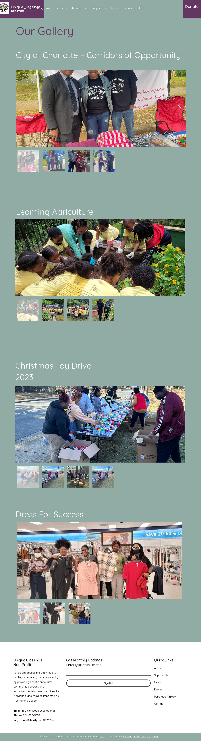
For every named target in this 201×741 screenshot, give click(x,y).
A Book (171, 696)
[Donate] (192, 6)
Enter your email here (82, 665)
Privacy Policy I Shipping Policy (143, 736)
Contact (159, 703)
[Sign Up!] (108, 683)
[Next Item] (179, 108)
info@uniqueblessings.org (38, 710)
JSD (102, 736)
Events (158, 689)
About (158, 668)
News (157, 682)
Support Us (161, 675)
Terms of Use (114, 736)
